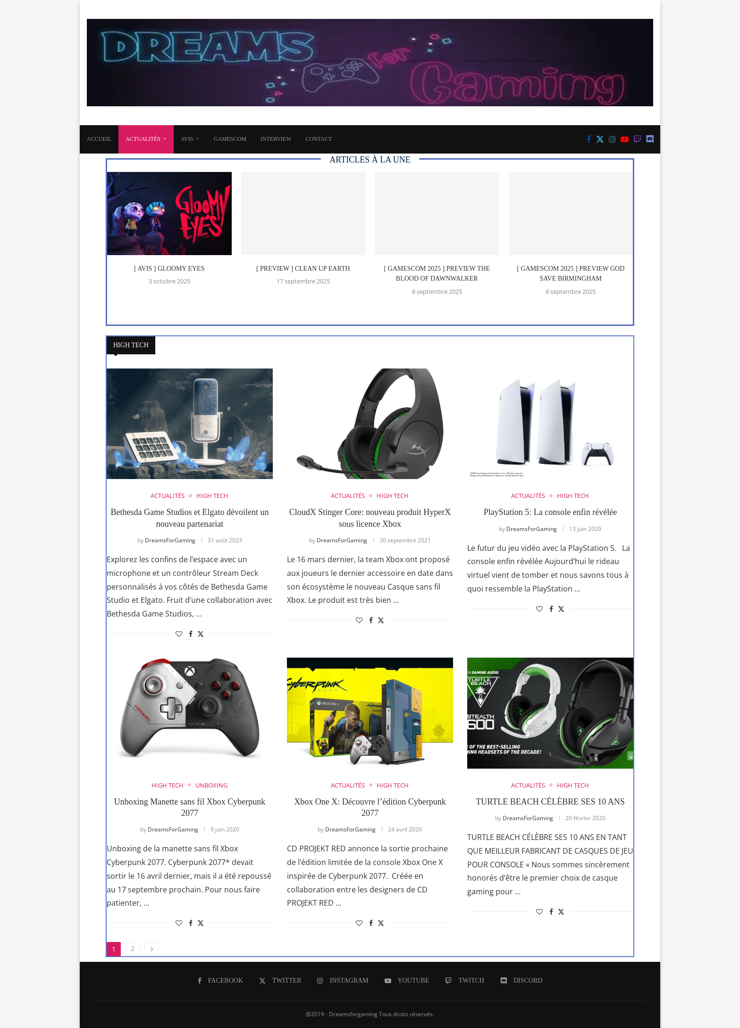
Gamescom (229, 139)
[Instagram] (612, 139)
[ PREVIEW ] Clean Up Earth (303, 268)
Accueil (99, 139)
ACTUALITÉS (143, 139)
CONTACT (319, 139)
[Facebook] (589, 139)
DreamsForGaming (170, 540)
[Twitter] (600, 139)
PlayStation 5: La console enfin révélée (550, 512)
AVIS (187, 139)
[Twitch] (637, 139)
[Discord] (650, 139)
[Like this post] (179, 633)
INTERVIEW (276, 139)
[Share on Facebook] (191, 633)
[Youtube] (625, 139)
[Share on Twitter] (200, 633)
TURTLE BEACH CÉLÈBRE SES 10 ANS (550, 801)
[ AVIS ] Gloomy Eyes (169, 268)
